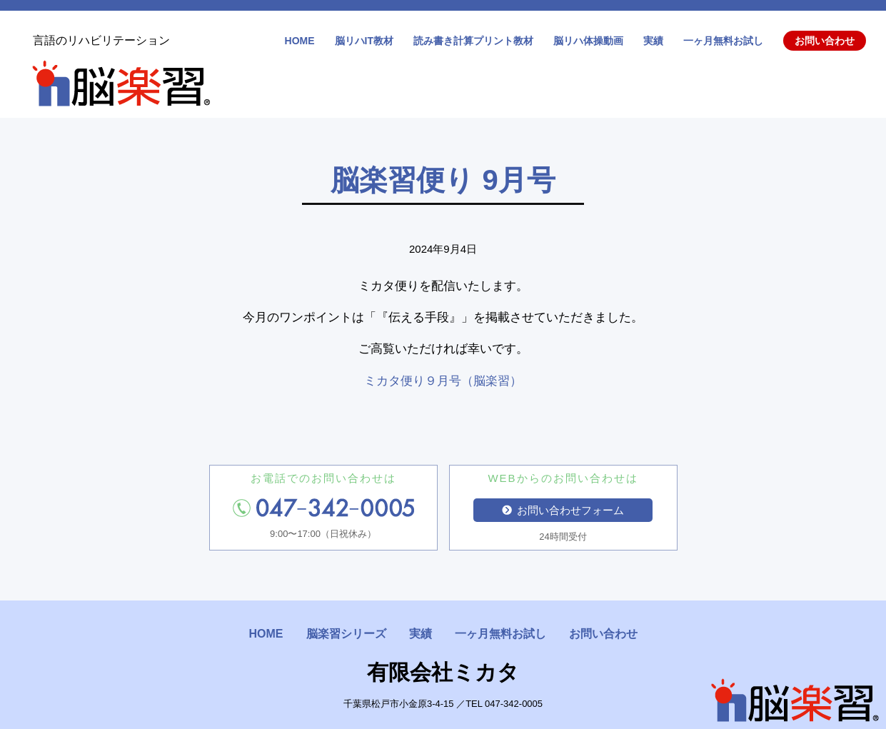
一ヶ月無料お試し (723, 40)
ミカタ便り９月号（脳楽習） (443, 381)
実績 (653, 40)
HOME (300, 40)
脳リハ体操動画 (588, 40)
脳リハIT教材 (364, 40)
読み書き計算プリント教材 (473, 40)
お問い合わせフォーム (563, 510)
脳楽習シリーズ (346, 634)
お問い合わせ (825, 40)
